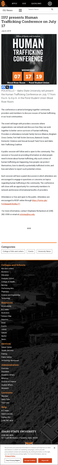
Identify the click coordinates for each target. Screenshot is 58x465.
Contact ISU (5, 417)
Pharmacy (5, 292)
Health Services (7, 350)
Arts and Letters (7, 268)
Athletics (4, 378)
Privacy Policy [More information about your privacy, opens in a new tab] (10, 456)
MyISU (3, 336)
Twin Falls (5, 403)
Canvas (4, 333)
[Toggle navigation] (20, 10)
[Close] (54, 447)
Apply (14, 4)
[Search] (50, 3)
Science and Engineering (10, 295)
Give (24, 4)
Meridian (4, 396)
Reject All (45, 460)
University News (44, 251)
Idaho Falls (5, 399)
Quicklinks (36, 4)
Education (5, 275)
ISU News (8, 10)
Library (4, 329)
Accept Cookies (29, 460)
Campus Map (6, 316)
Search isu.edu (7, 414)
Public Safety (6, 357)
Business (5, 272)
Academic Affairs (8, 375)
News (3, 339)
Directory (4, 319)
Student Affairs (7, 385)
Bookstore (5, 313)
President (5, 372)
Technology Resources (10, 360)
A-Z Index (5, 310)
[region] (29, 454)
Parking (4, 354)
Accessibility (6, 306)
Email (3, 323)
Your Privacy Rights (13, 460)
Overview (5, 368)
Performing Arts (7, 288)
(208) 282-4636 (7, 420)
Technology (5, 298)
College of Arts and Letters (13, 251)
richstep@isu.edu (27, 214)
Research (5, 388)
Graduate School (7, 278)
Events (31, 251)
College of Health (8, 282)
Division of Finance (8, 382)
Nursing (4, 285)
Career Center (6, 347)
